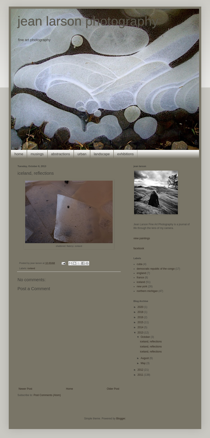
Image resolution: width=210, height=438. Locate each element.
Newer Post (25, 388)
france (140, 277)
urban (81, 154)
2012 (141, 369)
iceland (31, 268)
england (141, 273)
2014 (141, 327)
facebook (138, 248)
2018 (141, 312)
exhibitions (125, 154)
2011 (141, 374)
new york (142, 286)
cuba (139, 264)
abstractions (60, 154)
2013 (141, 332)
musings (37, 154)
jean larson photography (88, 21)
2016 (141, 317)
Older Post (113, 388)
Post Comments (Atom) (47, 395)
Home (69, 388)
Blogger (120, 418)
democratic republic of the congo (156, 268)
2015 (141, 322)
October (146, 337)
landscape (102, 154)
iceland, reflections (151, 341)
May (143, 363)
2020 (141, 307)
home (18, 154)
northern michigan (147, 291)
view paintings (141, 238)
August (145, 358)
